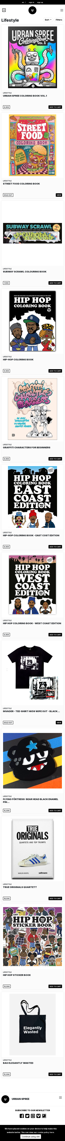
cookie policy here (45, 1132)
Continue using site (31, 1136)
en (23, 2)
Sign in (31, 2)
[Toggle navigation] (62, 10)
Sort (47, 20)
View (59, 195)
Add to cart (55, 107)
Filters (59, 20)
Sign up (40, 2)
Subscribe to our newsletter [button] (32, 1110)
